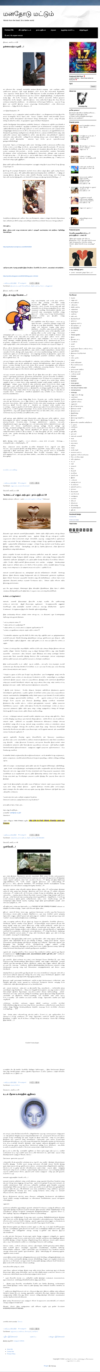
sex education (75, 328)
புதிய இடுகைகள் (10, 1337)
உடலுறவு (74, 424)
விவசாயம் (74, 503)
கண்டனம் (74, 316)
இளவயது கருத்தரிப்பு (77, 418)
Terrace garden (75, 335)
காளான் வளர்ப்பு (76, 452)
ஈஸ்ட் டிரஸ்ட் (75, 358)
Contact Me (9, 30)
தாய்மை (73, 489)
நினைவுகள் (74, 491)
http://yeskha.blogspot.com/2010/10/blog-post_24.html (20, 276)
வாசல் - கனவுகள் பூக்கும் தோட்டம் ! (82, 272)
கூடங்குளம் (74, 330)
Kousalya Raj (72, 516)
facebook (73, 381)
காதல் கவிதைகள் (76, 362)
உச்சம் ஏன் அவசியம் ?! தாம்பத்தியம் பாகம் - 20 (86, 167)
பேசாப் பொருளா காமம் (14, 35)
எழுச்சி (73, 429)
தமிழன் (73, 367)
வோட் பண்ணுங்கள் (46, 286)
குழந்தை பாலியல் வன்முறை (79, 454)
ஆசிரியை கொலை (76, 399)
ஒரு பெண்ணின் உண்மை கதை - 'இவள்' (87, 126)
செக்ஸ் (73, 332)
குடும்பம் (73, 321)
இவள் (73, 420)
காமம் (73, 346)
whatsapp (74, 392)
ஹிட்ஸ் (73, 510)
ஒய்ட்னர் (73, 434)
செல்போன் (74, 475)
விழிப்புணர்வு (35, 286)
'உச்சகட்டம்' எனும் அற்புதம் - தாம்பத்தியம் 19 (25, 495)
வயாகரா (73, 498)
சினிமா (17, 1085)
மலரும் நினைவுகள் (24, 486)
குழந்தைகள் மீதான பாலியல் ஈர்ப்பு (81, 348)
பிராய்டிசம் (28, 1331)
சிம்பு (72, 468)
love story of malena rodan (79, 388)
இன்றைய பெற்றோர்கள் (78, 353)
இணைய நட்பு (75, 339)
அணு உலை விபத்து (77, 395)
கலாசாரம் (74, 441)
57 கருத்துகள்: (22, 283)
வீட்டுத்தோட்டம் (25, 30)
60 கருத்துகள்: (22, 483)
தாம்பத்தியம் (41, 30)
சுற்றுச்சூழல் (83, 30)
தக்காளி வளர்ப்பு (76, 487)
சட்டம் (73, 461)
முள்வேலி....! (9, 847)
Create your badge (74, 519)
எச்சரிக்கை (74, 427)
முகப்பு (33, 1337)
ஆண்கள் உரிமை (76, 401)
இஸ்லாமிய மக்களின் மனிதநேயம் (81, 422)
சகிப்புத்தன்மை (75, 459)
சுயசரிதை (74, 473)
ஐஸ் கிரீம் (74, 431)
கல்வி (72, 344)
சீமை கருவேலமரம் (77, 364)
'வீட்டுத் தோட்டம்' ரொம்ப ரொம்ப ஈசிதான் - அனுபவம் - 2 (87, 147)
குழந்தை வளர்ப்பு (67, 30)
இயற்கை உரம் (75, 411)
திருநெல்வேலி (75, 318)
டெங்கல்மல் (74, 484)
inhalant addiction (76, 385)
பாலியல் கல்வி (75, 374)
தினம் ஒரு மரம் (75, 371)
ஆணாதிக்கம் (75, 351)
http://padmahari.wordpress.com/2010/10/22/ (17, 247)
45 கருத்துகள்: (22, 835)
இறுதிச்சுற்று (74, 413)
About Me (10, 1349)
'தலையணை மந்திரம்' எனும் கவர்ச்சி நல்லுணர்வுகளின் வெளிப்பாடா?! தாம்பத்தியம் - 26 (86, 180)
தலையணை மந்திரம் (77, 369)
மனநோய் (35, 1331)
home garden (75, 383)
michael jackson (76, 390)
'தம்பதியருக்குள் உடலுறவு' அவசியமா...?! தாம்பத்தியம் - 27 (87, 188)
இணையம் (14, 286)
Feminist (73, 376)
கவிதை (73, 445)
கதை (72, 438)
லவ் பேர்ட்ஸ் (75, 494)
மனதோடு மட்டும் (28, 13)
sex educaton (40, 838)
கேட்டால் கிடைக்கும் (77, 457)
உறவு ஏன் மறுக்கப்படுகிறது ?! (33, 499)
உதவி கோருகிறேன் (24, 286)
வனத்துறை (74, 496)
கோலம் (20, 1321)
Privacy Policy (11, 1354)
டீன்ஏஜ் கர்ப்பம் (76, 482)
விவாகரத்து (74, 505)
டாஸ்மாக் (74, 480)
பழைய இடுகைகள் (56, 1337)
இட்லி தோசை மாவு (77, 406)
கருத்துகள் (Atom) (19, 1341)
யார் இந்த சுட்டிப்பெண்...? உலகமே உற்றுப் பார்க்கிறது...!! (87, 137)
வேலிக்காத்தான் (76, 507)
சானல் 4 (73, 466)
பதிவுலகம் (74, 305)
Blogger (46, 1366)
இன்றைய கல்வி (76, 408)
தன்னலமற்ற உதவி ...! (13, 46)
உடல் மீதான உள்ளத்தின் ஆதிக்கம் (19, 1094)
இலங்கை (74, 415)
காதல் (72, 448)
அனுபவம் (14, 486)
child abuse (74, 378)
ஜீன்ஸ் (73, 477)
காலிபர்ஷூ (74, 450)
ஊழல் (73, 360)
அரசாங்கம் (74, 397)
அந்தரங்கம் (14, 838)
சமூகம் (53, 30)
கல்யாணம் (74, 443)
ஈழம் (72, 355)
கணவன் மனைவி (76, 436)
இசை (72, 337)
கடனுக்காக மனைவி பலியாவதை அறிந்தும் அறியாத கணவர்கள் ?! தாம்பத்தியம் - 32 (86, 200)
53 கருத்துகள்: (22, 1082)
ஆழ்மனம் (14, 1331)
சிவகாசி (73, 471)
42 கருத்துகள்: (22, 1328)
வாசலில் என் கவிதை (10, 470)
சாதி (72, 464)
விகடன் (73, 501)
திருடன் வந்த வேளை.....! (15, 295)
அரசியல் (73, 314)
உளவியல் (20, 1331)
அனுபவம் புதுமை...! (85, 208)
